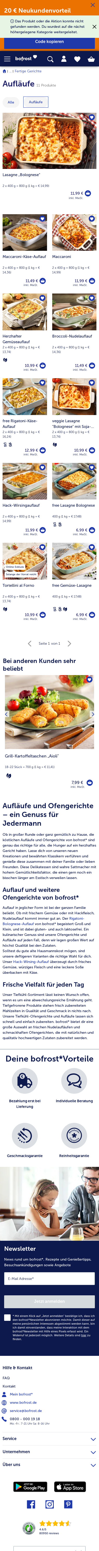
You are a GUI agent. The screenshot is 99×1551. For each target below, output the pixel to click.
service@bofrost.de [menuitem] (22, 1411)
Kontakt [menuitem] (9, 1386)
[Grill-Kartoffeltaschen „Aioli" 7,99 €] (49, 735)
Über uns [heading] (49, 1464)
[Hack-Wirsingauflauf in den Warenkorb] (43, 530)
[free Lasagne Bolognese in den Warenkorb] (92, 530)
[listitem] (25, 1093)
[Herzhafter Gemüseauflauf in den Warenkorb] (43, 366)
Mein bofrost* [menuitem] (18, 1394)
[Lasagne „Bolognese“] (49, 161)
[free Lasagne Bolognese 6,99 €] (74, 503)
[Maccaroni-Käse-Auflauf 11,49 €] (25, 254)
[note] (49, 766)
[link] (28, 59)
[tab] (64, 59)
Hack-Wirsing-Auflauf (31, 962)
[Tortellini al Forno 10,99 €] (25, 585)
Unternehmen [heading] (49, 1451)
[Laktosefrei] (5, 444)
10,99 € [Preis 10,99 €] (31, 365)
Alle (11, 102)
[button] (10, 59)
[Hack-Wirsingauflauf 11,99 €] (25, 503)
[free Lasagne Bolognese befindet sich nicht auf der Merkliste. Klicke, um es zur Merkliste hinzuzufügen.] (91, 467)
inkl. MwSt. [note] (78, 787)
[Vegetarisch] (5, 360)
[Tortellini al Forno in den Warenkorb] (43, 615)
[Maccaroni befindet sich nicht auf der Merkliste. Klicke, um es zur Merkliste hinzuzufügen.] (91, 218)
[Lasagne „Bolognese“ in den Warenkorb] (88, 193)
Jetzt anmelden (49, 1301)
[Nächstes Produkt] (93, 735)
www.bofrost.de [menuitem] (20, 1402)
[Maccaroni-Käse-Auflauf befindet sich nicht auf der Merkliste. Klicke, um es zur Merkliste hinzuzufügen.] (42, 218)
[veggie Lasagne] (92, 450)
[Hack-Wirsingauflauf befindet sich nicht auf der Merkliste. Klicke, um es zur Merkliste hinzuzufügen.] (42, 467)
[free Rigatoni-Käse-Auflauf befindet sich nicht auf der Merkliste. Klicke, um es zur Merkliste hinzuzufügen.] (42, 382)
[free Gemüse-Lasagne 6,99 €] (74, 585)
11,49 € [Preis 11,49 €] (32, 281)
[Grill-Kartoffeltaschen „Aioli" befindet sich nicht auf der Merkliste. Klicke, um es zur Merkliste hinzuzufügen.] (89, 679)
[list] (49, 1120)
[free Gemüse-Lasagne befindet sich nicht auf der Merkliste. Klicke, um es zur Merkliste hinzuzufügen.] (91, 547)
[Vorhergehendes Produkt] (6, 735)
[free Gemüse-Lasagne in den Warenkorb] (92, 615)
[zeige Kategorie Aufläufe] (36, 102)
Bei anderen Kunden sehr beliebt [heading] (39, 664)
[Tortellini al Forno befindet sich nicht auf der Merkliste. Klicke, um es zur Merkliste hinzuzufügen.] (42, 547)
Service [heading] (49, 1438)
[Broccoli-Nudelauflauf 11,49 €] (74, 336)
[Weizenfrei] (10, 444)
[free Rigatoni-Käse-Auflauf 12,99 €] (25, 420)
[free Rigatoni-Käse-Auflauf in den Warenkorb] (43, 450)
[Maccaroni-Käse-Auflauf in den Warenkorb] (43, 281)
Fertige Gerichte (28, 71)
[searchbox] (50, 59)
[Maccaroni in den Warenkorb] (92, 281)
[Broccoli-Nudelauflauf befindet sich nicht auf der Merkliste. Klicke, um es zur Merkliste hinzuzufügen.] (91, 298)
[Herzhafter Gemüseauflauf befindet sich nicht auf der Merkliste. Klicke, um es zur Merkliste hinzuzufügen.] (42, 298)
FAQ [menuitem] (6, 1378)
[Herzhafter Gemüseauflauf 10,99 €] (25, 336)
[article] (49, 921)
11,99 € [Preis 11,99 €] (77, 193)
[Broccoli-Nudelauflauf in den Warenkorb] (92, 366)
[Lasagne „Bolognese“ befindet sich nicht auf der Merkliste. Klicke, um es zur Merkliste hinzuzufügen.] (91, 117)
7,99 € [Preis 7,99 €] (77, 782)
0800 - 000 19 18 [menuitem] (21, 1419)
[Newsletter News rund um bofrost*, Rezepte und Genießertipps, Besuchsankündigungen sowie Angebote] (49, 1298)
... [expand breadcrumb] (10, 71)
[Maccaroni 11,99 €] (74, 254)
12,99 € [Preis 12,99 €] (31, 450)
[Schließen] (93, 5)
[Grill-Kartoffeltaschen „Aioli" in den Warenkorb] (90, 783)
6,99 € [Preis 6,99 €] (81, 530)
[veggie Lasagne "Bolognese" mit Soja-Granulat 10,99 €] (74, 420)
